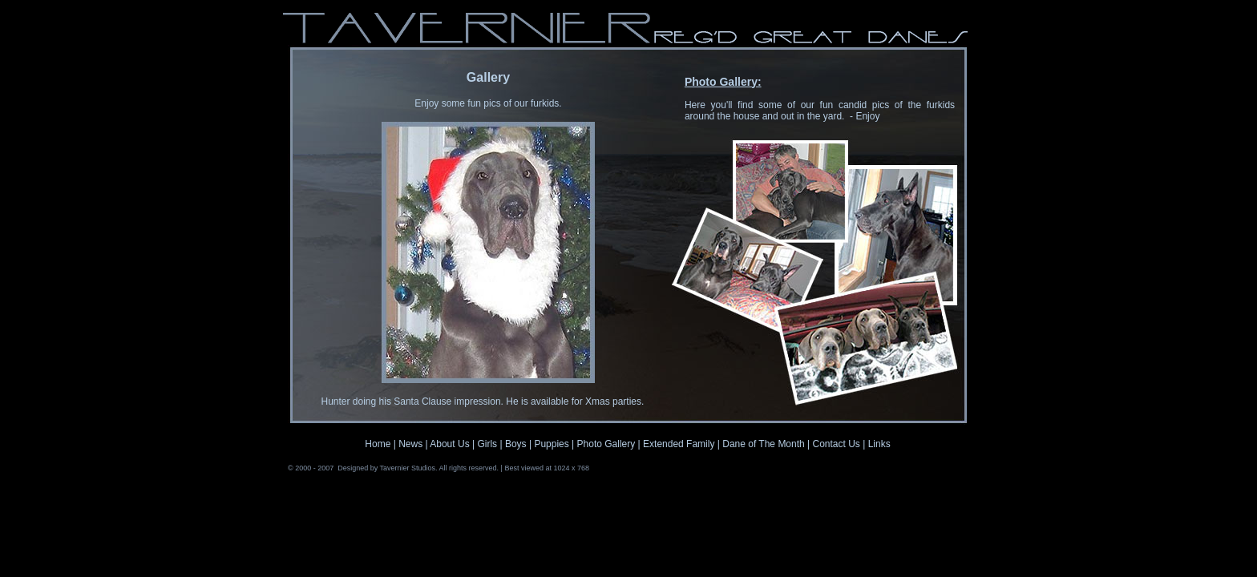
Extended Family (678, 444)
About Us (449, 444)
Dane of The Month (764, 444)
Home (377, 444)
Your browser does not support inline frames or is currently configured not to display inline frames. (488, 235)
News (410, 444)
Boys (516, 444)
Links (877, 444)
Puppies (551, 444)
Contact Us (836, 444)
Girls (487, 444)
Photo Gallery (606, 444)
